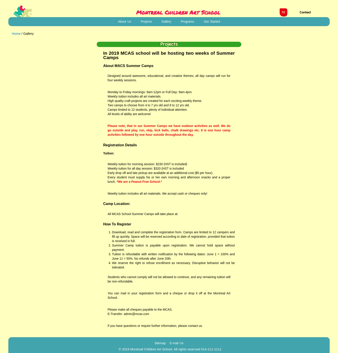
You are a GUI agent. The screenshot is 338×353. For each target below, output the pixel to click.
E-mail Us (177, 343)
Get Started (212, 21)
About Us (124, 21)
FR (283, 12)
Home (16, 33)
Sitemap (160, 343)
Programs (187, 21)
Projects (146, 21)
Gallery (166, 21)
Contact (305, 12)
